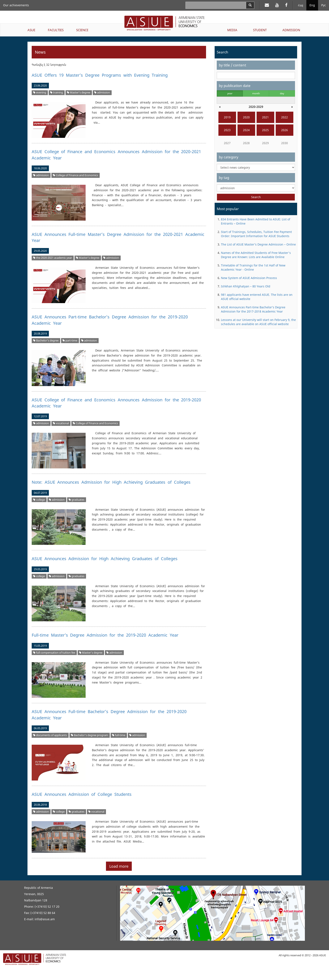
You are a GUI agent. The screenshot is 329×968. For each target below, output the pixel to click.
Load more (118, 866)
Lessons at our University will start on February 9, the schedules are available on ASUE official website (258, 322)
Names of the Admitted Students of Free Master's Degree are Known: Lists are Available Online (256, 255)
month (256, 93)
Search (256, 197)
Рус (323, 5)
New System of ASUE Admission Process (249, 278)
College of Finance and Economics (75, 175)
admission (102, 92)
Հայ (300, 5)
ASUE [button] (31, 30)
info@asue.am (45, 919)
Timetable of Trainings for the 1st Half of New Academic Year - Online (253, 267)
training (56, 92)
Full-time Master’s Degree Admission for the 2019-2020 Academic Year (105, 635)
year (229, 93)
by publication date (235, 85)
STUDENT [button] (260, 30)
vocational (61, 423)
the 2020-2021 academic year (52, 258)
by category (228, 157)
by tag (224, 177)
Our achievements (16, 5)
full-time (118, 735)
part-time (70, 340)
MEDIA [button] (232, 30)
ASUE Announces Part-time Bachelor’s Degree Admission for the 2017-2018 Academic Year (253, 309)
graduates (76, 499)
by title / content (232, 65)
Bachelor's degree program (89, 735)
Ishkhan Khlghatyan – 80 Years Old (245, 286)
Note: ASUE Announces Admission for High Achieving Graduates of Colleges (111, 482)
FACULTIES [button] (56, 30)
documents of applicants (50, 735)
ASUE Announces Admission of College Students (82, 794)
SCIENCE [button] (82, 30)
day (282, 93)
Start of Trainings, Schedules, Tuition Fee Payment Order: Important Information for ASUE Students (256, 234)
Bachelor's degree (46, 340)
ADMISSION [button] (291, 30)
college (39, 499)
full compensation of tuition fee (54, 652)
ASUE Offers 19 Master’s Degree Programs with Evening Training (100, 75)
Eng (312, 5)
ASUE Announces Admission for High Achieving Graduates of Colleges (105, 558)
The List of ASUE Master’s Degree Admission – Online (258, 244)
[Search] (250, 5)
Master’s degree (78, 92)
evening (39, 92)
